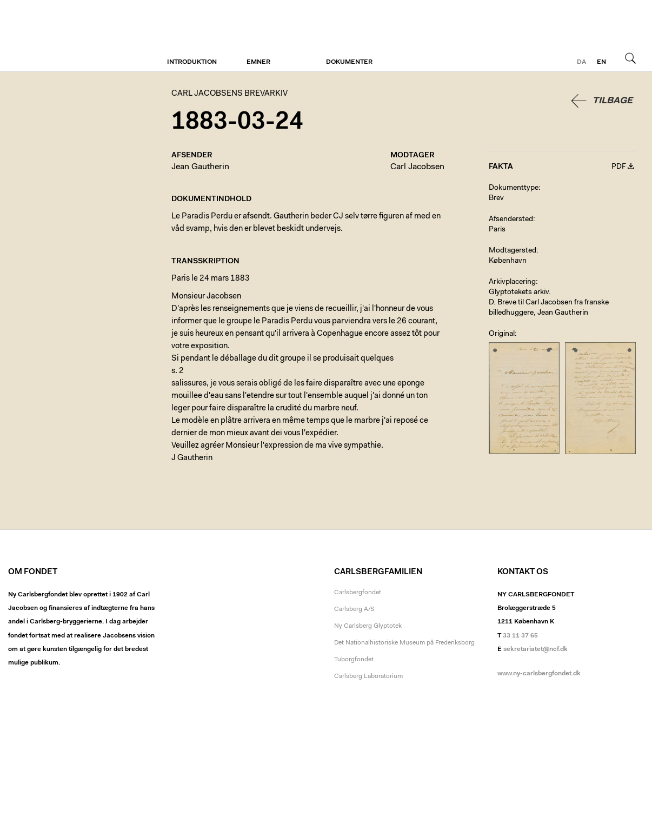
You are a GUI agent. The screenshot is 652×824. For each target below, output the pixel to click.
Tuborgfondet (354, 659)
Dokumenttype (513, 188)
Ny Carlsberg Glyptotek (368, 626)
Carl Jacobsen (417, 167)
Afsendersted (511, 219)
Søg (630, 57)
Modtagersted (512, 251)
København (508, 261)
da (581, 62)
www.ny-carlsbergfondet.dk (539, 673)
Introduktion (192, 62)
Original (502, 334)
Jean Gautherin (200, 167)
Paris (497, 230)
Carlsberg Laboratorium (368, 676)
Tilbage (613, 100)
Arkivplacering (512, 282)
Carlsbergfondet (357, 592)
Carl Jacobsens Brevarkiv (56, 36)
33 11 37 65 (520, 636)
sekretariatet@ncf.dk (535, 649)
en (601, 62)
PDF (618, 167)
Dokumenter (349, 62)
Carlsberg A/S (354, 609)
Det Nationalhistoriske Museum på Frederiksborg (404, 643)
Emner (258, 62)
